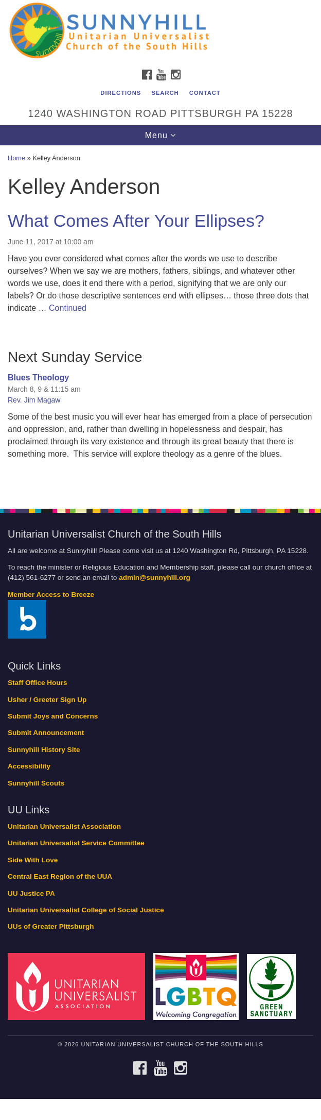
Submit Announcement (46, 733)
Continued (67, 308)
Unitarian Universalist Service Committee (76, 843)
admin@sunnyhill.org (154, 577)
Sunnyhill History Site (44, 750)
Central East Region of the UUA (60, 876)
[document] (160, 321)
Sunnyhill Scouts (36, 783)
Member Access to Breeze (51, 594)
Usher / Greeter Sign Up (47, 700)
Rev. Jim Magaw (34, 400)
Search (165, 93)
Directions (120, 93)
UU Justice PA (31, 893)
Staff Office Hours (37, 683)
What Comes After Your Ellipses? (136, 220)
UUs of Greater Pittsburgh (51, 926)
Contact (205, 93)
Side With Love (33, 860)
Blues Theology (38, 377)
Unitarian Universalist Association (64, 826)
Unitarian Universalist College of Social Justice (86, 910)
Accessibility (29, 766)
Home (16, 158)
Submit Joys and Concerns (53, 716)
